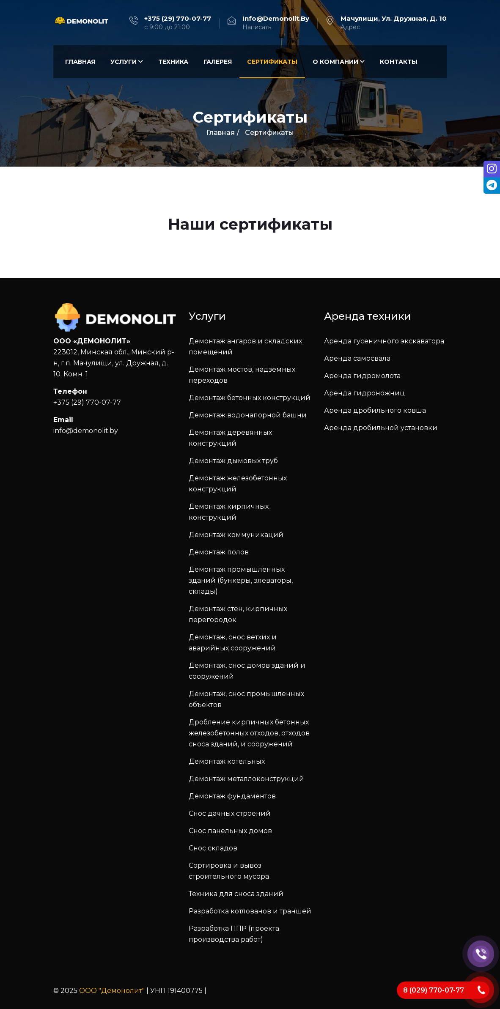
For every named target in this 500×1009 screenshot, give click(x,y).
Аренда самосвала (357, 358)
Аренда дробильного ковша (375, 410)
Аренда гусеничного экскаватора (384, 341)
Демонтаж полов (219, 552)
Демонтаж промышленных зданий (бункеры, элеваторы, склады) (241, 580)
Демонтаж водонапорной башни (248, 415)
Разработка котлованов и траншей (250, 911)
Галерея (217, 62)
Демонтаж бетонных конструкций (249, 398)
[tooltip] (491, 169)
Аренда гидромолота (362, 376)
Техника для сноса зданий (236, 894)
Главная (80, 62)
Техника (173, 62)
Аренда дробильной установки (380, 428)
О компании (339, 62)
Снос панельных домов (230, 831)
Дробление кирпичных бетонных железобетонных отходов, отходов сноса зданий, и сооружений (249, 733)
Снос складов (213, 848)
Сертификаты (272, 62)
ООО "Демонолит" (112, 991)
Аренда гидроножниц (364, 393)
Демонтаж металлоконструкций (246, 779)
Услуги (126, 62)
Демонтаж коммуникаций (236, 535)
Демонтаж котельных (227, 761)
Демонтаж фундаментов (232, 796)
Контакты (399, 62)
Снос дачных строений (230, 813)
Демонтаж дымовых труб (233, 461)
